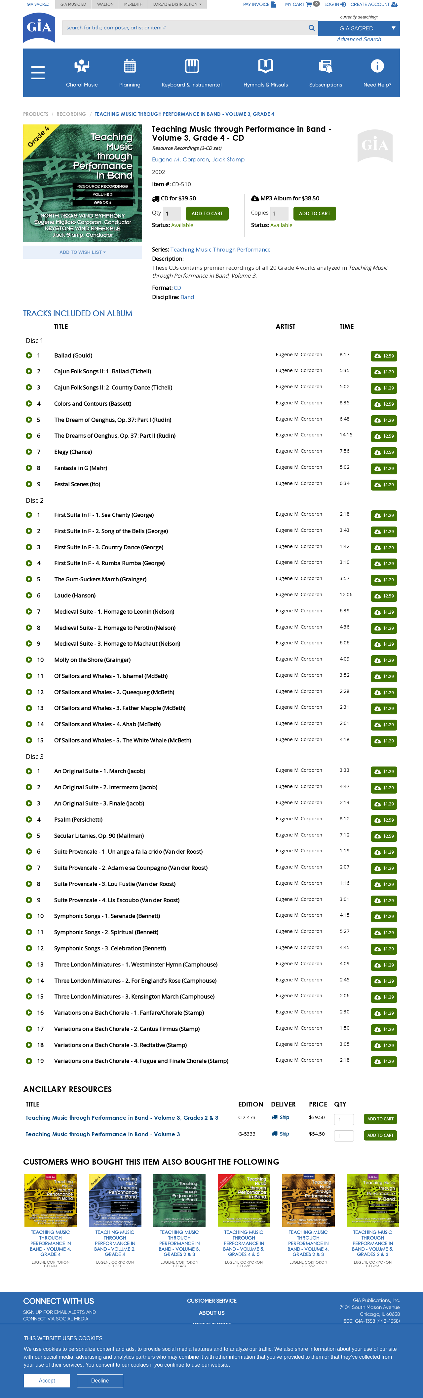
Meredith (133, 4)
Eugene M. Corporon (180, 159)
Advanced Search (359, 39)
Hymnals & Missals (266, 71)
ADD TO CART (207, 213)
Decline (100, 1380)
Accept (47, 1380)
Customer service (211, 1301)
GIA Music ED (73, 4)
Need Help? (378, 71)
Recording (71, 114)
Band (187, 297)
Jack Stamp (228, 159)
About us (211, 1313)
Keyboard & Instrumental (192, 71)
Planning (129, 71)
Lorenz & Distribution (177, 4)
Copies (260, 212)
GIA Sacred (38, 4)
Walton (105, 4)
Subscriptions (325, 71)
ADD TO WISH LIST (82, 252)
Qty (156, 212)
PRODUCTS (36, 114)
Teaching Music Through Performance (220, 249)
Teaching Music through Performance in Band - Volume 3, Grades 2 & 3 (122, 1117)
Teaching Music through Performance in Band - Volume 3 (103, 1134)
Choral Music (82, 71)
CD (177, 287)
